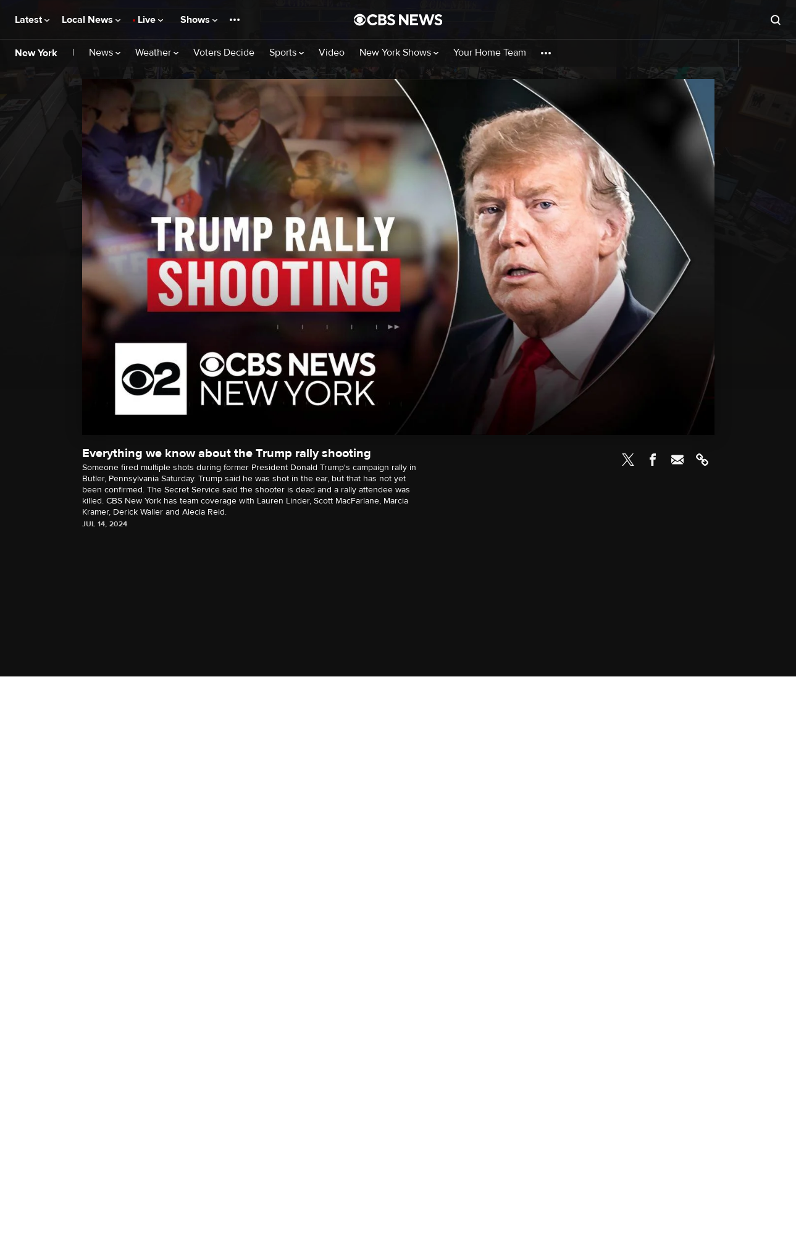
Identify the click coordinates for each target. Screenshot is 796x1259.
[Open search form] (775, 19)
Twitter (628, 459)
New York (36, 53)
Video (332, 53)
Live (150, 20)
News (104, 53)
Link (702, 459)
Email (677, 459)
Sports (286, 53)
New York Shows (398, 53)
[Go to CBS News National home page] (398, 20)
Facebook (653, 459)
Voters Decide (223, 53)
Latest (32, 20)
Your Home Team (489, 53)
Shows (198, 20)
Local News (91, 20)
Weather (156, 53)
